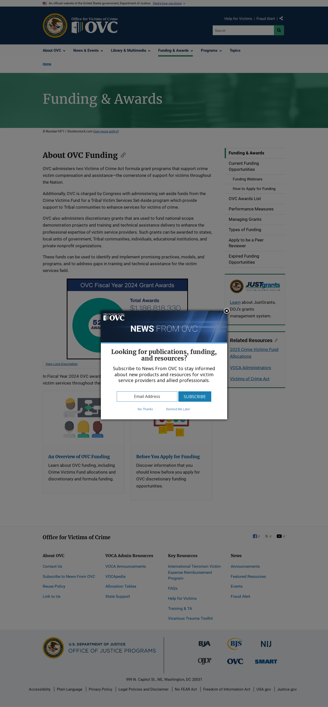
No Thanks (145, 409)
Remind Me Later (178, 409)
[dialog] (164, 365)
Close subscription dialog (226, 311)
